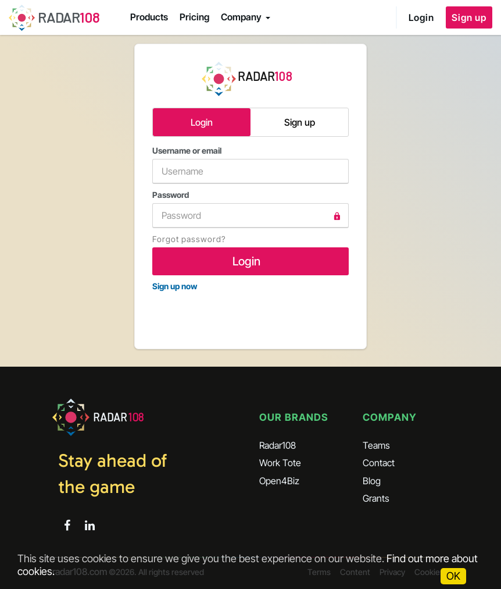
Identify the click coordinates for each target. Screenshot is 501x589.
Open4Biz (279, 481)
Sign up (469, 17)
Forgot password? (189, 239)
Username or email (250, 165)
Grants (376, 498)
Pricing (194, 17)
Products (149, 17)
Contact (379, 463)
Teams (376, 445)
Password (250, 209)
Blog (372, 481)
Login (421, 17)
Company (241, 17)
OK (453, 576)
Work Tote (280, 463)
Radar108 (277, 445)
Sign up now (174, 286)
